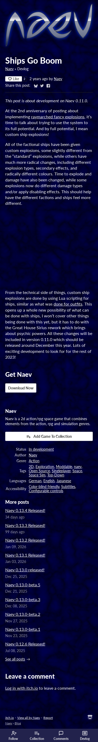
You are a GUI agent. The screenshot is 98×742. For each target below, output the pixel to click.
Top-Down (55, 475)
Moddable (64, 467)
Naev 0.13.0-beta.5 (22, 584)
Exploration (45, 467)
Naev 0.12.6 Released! (25, 643)
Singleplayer (61, 471)
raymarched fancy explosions (57, 116)
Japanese (63, 481)
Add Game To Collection (49, 436)
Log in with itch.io (21, 687)
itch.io (9, 718)
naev (78, 467)
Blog (18, 723)
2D (31, 467)
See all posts (15, 659)
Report (48, 718)
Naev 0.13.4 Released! (25, 510)
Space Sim (37, 475)
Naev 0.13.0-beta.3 (22, 599)
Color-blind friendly (44, 487)
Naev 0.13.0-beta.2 (22, 614)
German (35, 481)
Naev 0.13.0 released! (24, 569)
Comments (61, 736)
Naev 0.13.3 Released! (25, 525)
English (49, 481)
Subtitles (68, 487)
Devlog (85, 736)
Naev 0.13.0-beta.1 (22, 629)
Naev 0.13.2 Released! (25, 539)
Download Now (20, 388)
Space (77, 471)
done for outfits (68, 303)
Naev (9, 69)
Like (13, 79)
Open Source (39, 471)
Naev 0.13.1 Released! (25, 554)
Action (34, 461)
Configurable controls (46, 491)
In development (41, 449)
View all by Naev (28, 718)
